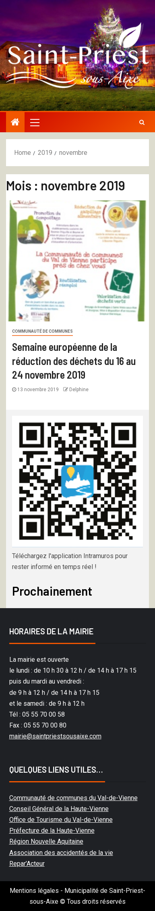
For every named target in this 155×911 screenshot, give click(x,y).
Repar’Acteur (27, 863)
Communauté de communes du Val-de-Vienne (73, 798)
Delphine (79, 389)
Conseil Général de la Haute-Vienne (59, 809)
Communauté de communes (42, 331)
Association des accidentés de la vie (61, 853)
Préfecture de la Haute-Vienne (52, 830)
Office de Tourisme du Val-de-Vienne (61, 819)
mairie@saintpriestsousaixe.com (55, 736)
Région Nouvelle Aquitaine (46, 841)
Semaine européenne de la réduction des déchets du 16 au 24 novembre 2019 (74, 360)
